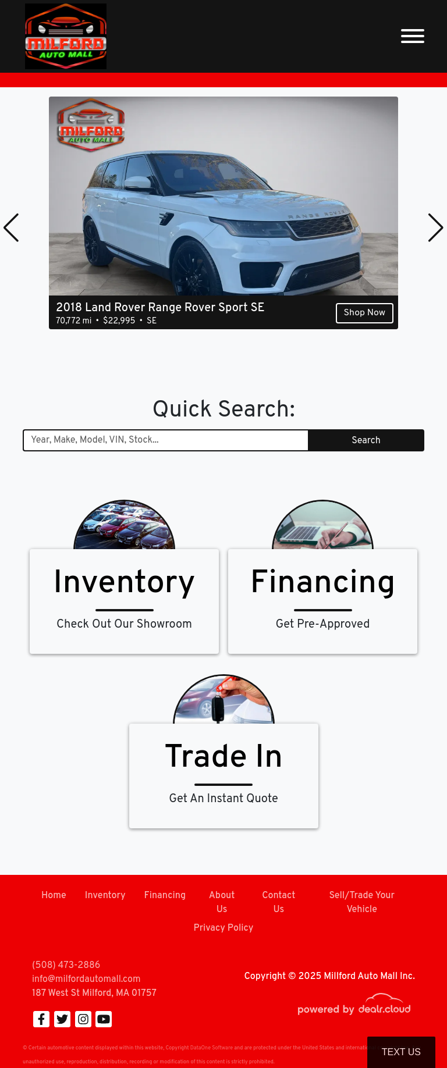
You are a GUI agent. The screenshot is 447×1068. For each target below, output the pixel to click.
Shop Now (364, 313)
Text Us (401, 1052)
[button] (11, 227)
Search (366, 441)
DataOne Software (211, 1048)
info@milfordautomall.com (86, 979)
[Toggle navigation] (412, 36)
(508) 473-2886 (66, 965)
